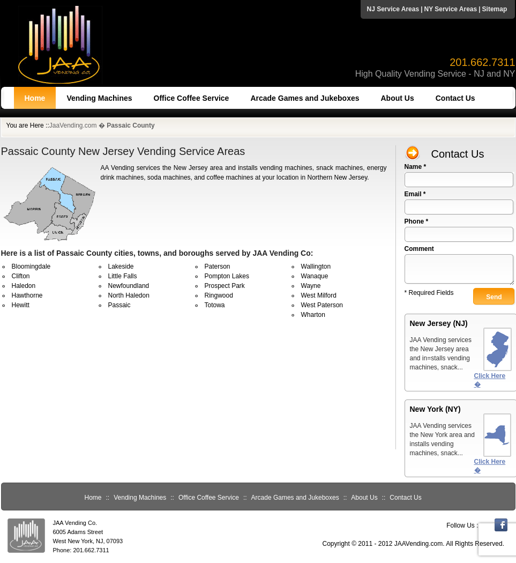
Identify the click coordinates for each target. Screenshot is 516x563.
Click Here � (490, 380)
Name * (416, 167)
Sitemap (494, 9)
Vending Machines (99, 98)
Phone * (417, 221)
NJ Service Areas (393, 9)
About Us (397, 98)
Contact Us (455, 98)
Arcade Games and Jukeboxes (304, 98)
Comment (419, 249)
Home (35, 98)
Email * (415, 194)
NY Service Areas (450, 9)
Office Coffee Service (191, 98)
